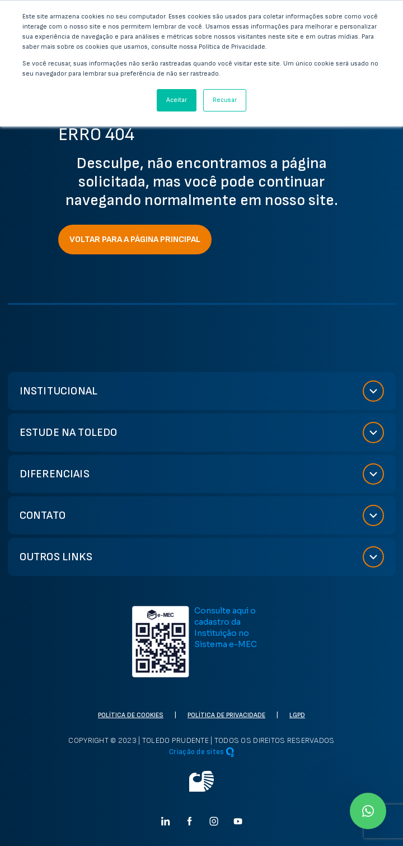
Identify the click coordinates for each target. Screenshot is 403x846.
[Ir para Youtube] (237, 821)
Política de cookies (130, 715)
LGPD (297, 715)
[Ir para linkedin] (165, 821)
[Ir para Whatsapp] (368, 811)
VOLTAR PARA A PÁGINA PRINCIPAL (134, 239)
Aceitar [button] (176, 100)
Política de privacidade (226, 715)
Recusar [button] (225, 100)
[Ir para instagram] (213, 821)
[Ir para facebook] (189, 821)
